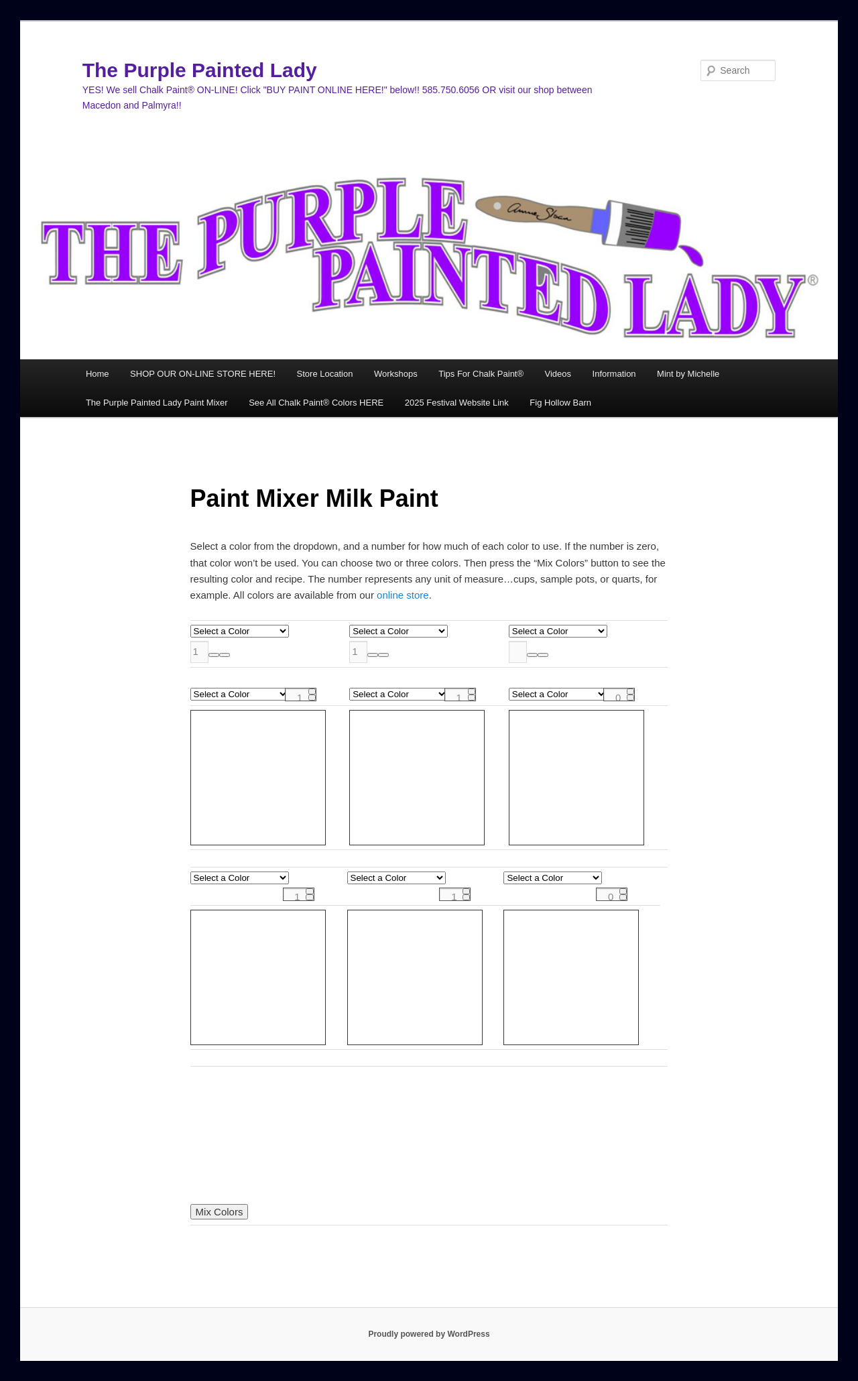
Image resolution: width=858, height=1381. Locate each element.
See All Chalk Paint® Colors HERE (316, 403)
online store (403, 595)
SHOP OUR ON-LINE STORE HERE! (202, 374)
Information (614, 374)
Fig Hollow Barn (560, 403)
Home (97, 374)
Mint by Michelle (688, 374)
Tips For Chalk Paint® (481, 374)
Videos (558, 374)
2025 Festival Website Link (457, 403)
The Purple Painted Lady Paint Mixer (157, 403)
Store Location (325, 374)
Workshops (396, 374)
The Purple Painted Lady (199, 70)
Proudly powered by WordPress (428, 1334)
